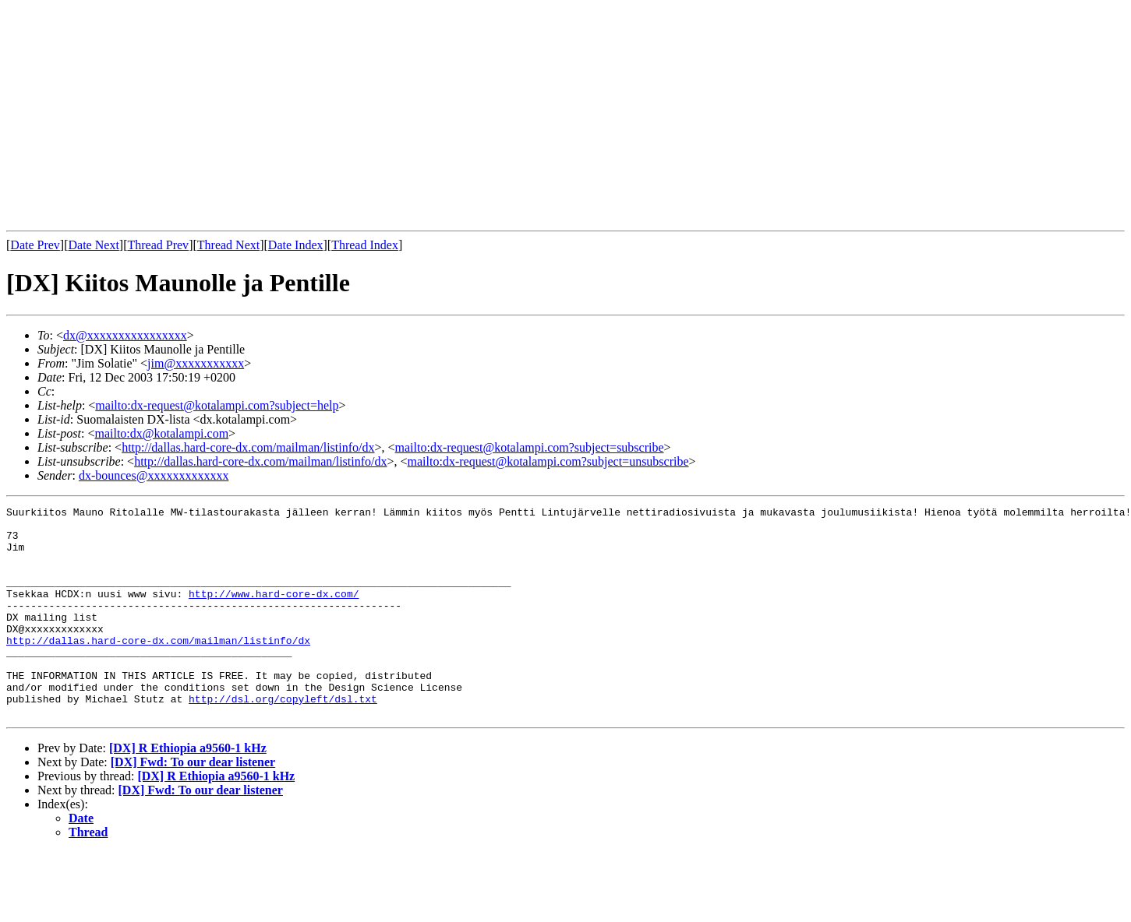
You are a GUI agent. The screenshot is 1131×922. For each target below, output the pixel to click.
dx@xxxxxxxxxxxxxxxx (125, 335)
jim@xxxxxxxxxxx (195, 363)
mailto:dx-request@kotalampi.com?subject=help (216, 405)
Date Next (94, 245)
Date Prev (35, 245)
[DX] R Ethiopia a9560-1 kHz (188, 790)
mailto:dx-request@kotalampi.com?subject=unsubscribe (548, 461)
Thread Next (228, 245)
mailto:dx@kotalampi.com (161, 433)
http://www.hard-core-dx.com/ (274, 612)
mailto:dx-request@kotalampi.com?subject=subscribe (529, 447)
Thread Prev (158, 245)
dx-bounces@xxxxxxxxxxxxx (154, 475)
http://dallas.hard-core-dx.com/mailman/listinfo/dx (248, 447)
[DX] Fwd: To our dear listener (193, 804)
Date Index (295, 245)
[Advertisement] (234, 115)
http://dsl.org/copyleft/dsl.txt (283, 738)
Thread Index (364, 245)
